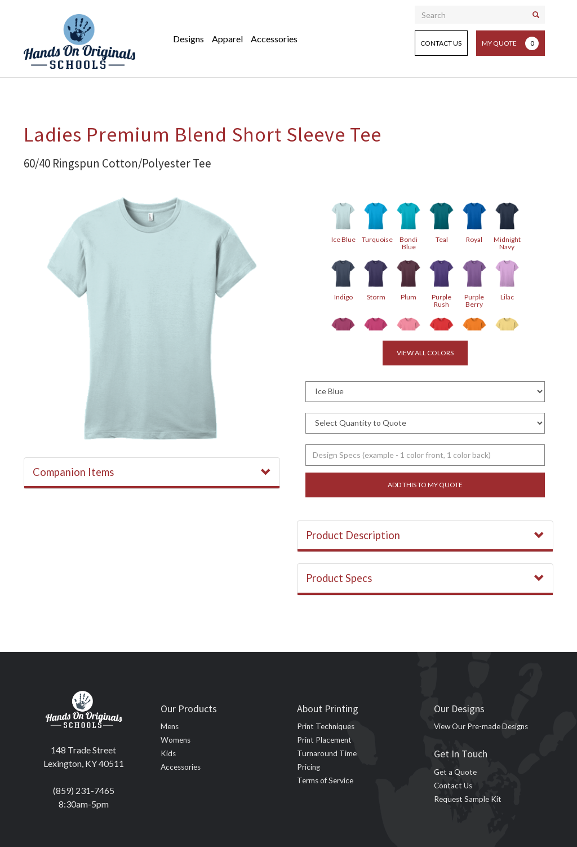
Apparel (227, 38)
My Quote (510, 43)
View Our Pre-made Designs (481, 726)
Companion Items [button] (152, 472)
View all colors (425, 352)
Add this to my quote (425, 484)
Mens (170, 726)
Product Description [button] (425, 535)
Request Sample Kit (467, 799)
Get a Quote (455, 772)
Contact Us (440, 43)
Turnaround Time (327, 753)
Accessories (274, 38)
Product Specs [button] (425, 578)
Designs (188, 38)
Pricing (308, 766)
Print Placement (324, 739)
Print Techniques (325, 726)
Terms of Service (325, 780)
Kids (168, 753)
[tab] (151, 473)
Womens (175, 739)
